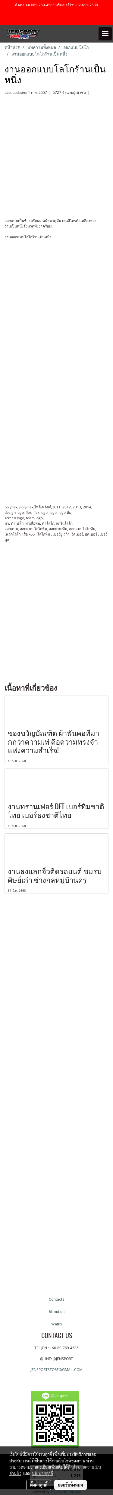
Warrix (56, 1324)
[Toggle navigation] (105, 33)
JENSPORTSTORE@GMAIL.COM (57, 1369)
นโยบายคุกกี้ (42, 1473)
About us (56, 1311)
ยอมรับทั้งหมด (70, 1484)
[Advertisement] (56, 604)
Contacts (56, 1299)
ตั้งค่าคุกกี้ (38, 1484)
